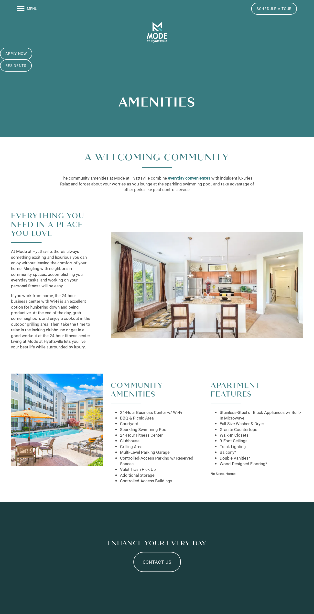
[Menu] (27, 8)
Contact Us (157, 562)
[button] (274, 9)
